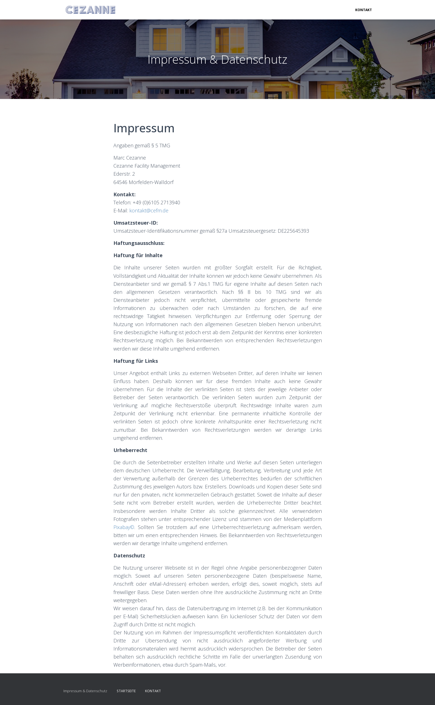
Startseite (126, 691)
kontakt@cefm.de (148, 210)
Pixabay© (123, 527)
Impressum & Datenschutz (85, 690)
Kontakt (363, 10)
